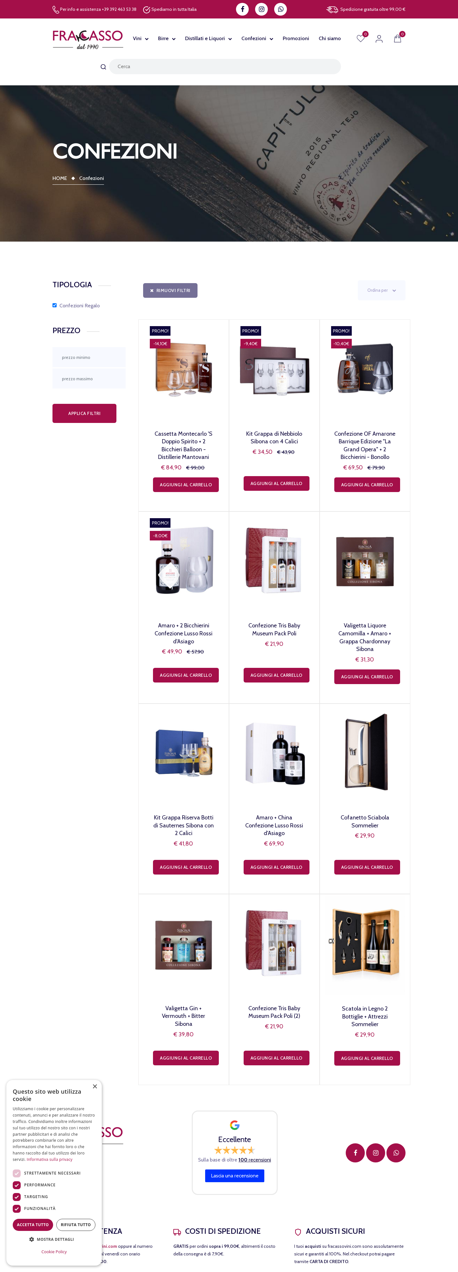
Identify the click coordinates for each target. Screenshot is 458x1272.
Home (59, 178)
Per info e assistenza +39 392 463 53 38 (94, 10)
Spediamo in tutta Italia (170, 10)
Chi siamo (330, 38)
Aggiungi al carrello (186, 485)
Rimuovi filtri (170, 290)
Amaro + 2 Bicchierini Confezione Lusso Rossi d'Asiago (183, 633)
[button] (54, 1239)
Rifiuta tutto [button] (76, 1224)
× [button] (94, 1086)
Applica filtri (84, 413)
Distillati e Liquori (205, 38)
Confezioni (253, 38)
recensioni (255, 1160)
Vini (137, 38)
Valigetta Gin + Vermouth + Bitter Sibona (183, 1016)
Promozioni (296, 38)
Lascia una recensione (235, 1176)
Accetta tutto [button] (33, 1224)
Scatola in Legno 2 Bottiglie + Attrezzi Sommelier (365, 1016)
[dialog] (54, 1173)
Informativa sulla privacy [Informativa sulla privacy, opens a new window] (50, 1159)
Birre (163, 38)
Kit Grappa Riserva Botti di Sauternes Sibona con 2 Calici (183, 825)
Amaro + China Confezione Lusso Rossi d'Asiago (274, 825)
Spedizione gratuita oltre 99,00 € (366, 9)
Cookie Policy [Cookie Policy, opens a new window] (54, 1251)
